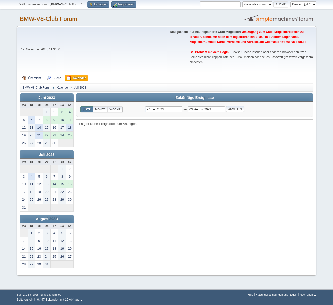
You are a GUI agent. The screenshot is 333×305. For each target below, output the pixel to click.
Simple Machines (50, 294)
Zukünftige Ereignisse (194, 98)
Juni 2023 (46, 98)
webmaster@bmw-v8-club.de (285, 42)
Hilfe (250, 294)
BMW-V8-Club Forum (48, 18)
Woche (115, 109)
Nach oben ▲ (308, 294)
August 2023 (47, 219)
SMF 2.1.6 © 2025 (28, 294)
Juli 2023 (46, 154)
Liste (87, 109)
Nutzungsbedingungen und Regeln (276, 294)
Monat (100, 109)
